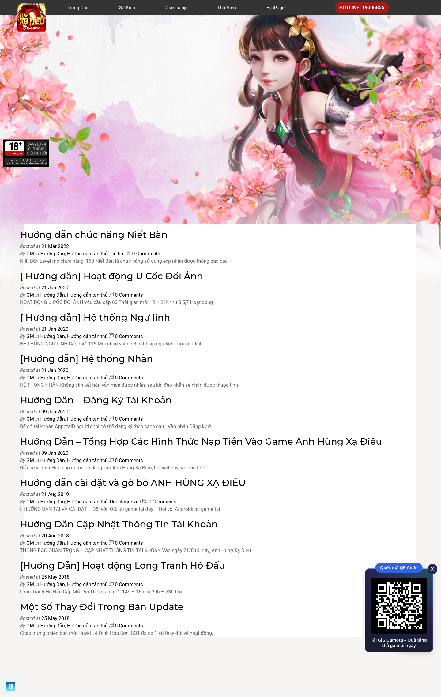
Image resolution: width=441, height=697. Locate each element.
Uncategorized (125, 502)
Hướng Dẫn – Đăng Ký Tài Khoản (96, 400)
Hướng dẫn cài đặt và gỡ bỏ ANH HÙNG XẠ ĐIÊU (133, 482)
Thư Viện (226, 7)
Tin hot (117, 254)
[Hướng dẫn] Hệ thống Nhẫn (86, 358)
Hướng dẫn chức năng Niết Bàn (94, 234)
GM (30, 254)
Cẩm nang (176, 7)
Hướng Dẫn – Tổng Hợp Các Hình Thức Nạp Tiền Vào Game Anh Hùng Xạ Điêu (201, 441)
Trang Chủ (78, 7)
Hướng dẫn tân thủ (87, 254)
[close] (430, 568)
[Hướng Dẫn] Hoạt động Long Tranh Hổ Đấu (122, 565)
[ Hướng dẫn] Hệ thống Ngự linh (95, 317)
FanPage (275, 7)
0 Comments (146, 254)
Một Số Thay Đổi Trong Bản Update (101, 606)
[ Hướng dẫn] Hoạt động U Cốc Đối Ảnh (111, 276)
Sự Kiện (127, 7)
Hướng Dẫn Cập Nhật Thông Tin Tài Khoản (119, 524)
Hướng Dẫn (52, 254)
